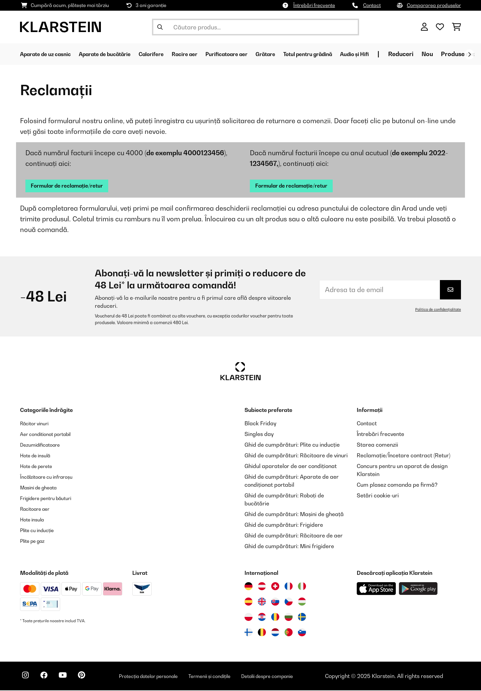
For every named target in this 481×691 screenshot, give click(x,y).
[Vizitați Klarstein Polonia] (249, 618)
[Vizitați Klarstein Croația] (262, 618)
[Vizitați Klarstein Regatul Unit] (262, 602)
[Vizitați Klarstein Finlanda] (249, 633)
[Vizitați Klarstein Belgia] (262, 633)
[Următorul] (469, 54)
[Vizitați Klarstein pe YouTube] (69, 678)
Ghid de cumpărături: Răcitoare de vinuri (296, 456)
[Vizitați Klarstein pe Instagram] (26, 678)
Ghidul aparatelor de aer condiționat (291, 466)
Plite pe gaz (34, 541)
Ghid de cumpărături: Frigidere (284, 525)
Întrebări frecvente (314, 5)
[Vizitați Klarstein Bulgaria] (289, 618)
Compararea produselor (434, 5)
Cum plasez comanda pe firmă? (397, 485)
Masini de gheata (42, 488)
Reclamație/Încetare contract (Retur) (403, 456)
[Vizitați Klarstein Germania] (249, 587)
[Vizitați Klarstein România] (275, 618)
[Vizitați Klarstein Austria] (262, 587)
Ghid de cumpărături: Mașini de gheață (294, 514)
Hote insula (34, 520)
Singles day (259, 434)
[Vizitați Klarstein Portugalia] (289, 633)
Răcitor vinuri (37, 424)
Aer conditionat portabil (50, 434)
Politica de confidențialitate (436, 310)
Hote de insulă (38, 456)
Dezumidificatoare (43, 445)
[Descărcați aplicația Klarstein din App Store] (376, 589)
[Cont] (424, 27)
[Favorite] (440, 27)
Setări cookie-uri (378, 496)
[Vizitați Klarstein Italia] (302, 587)
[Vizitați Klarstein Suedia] (302, 618)
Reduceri (453, 53)
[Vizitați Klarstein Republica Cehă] (289, 602)
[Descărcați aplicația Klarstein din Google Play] (418, 589)
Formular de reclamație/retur (72, 186)
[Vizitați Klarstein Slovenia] (302, 633)
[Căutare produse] (255, 27)
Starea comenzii (377, 445)
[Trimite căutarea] (160, 27)
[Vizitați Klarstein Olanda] (275, 633)
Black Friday (260, 424)
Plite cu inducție (40, 530)
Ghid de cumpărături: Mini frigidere (289, 546)
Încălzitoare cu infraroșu (51, 477)
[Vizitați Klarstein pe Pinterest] (91, 678)
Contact (372, 5)
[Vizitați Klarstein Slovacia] (275, 602)
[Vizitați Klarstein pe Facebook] (48, 678)
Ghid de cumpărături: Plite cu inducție (292, 445)
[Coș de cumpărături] (456, 27)
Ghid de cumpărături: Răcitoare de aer (294, 536)
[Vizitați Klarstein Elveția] (275, 587)
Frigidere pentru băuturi (50, 498)
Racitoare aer (37, 509)
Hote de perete (39, 466)
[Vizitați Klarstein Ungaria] (302, 602)
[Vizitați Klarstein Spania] (249, 602)
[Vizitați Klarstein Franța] (289, 587)
